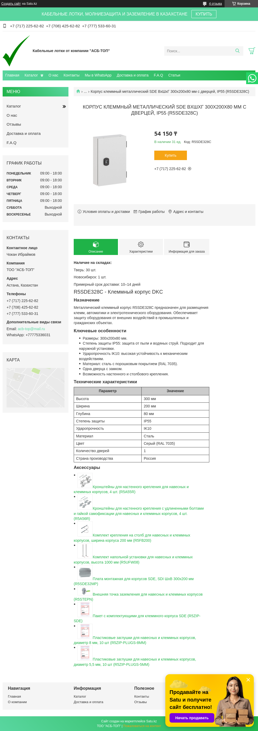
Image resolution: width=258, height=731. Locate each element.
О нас (53, 75)
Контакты (72, 75)
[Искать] (237, 51)
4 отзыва (215, 4)
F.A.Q (158, 75)
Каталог (31, 75)
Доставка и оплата (133, 75)
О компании (17, 702)
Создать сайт (11, 4)
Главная (12, 75)
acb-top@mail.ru (31, 329)
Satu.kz (151, 721)
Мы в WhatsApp (98, 75)
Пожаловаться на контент (142, 726)
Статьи (174, 75)
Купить (170, 155)
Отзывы (14, 124)
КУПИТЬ (204, 14)
